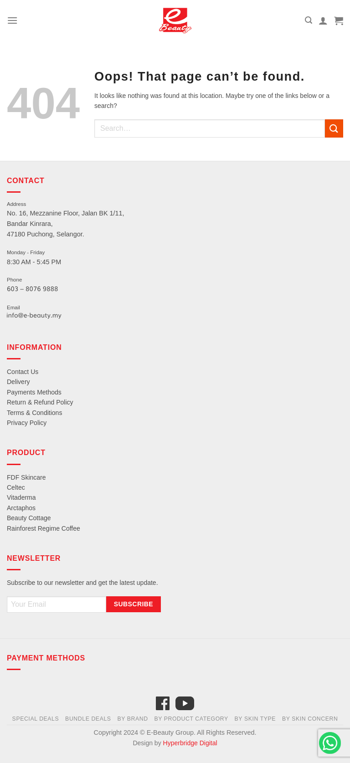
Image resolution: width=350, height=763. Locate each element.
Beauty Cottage (29, 518)
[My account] (323, 20)
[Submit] (334, 128)
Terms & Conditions (34, 412)
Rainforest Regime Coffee (43, 528)
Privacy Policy (26, 422)
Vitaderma (21, 497)
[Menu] (12, 20)
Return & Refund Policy (40, 402)
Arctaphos (21, 508)
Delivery (18, 381)
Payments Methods (34, 392)
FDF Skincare (26, 477)
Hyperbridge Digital (190, 743)
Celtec (16, 487)
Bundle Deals (88, 719)
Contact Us (22, 371)
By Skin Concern (310, 719)
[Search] (308, 20)
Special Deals (35, 719)
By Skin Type (255, 719)
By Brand (132, 719)
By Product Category (191, 719)
